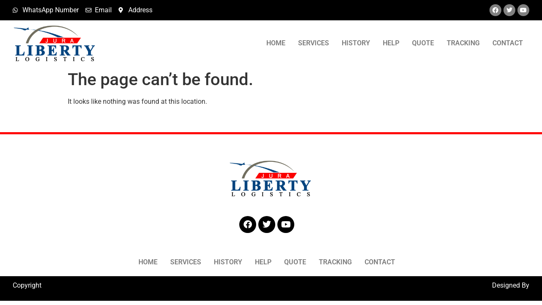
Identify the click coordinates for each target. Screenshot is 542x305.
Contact (507, 43)
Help (391, 43)
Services (313, 43)
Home (275, 43)
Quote (423, 43)
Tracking (463, 43)
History (356, 43)
